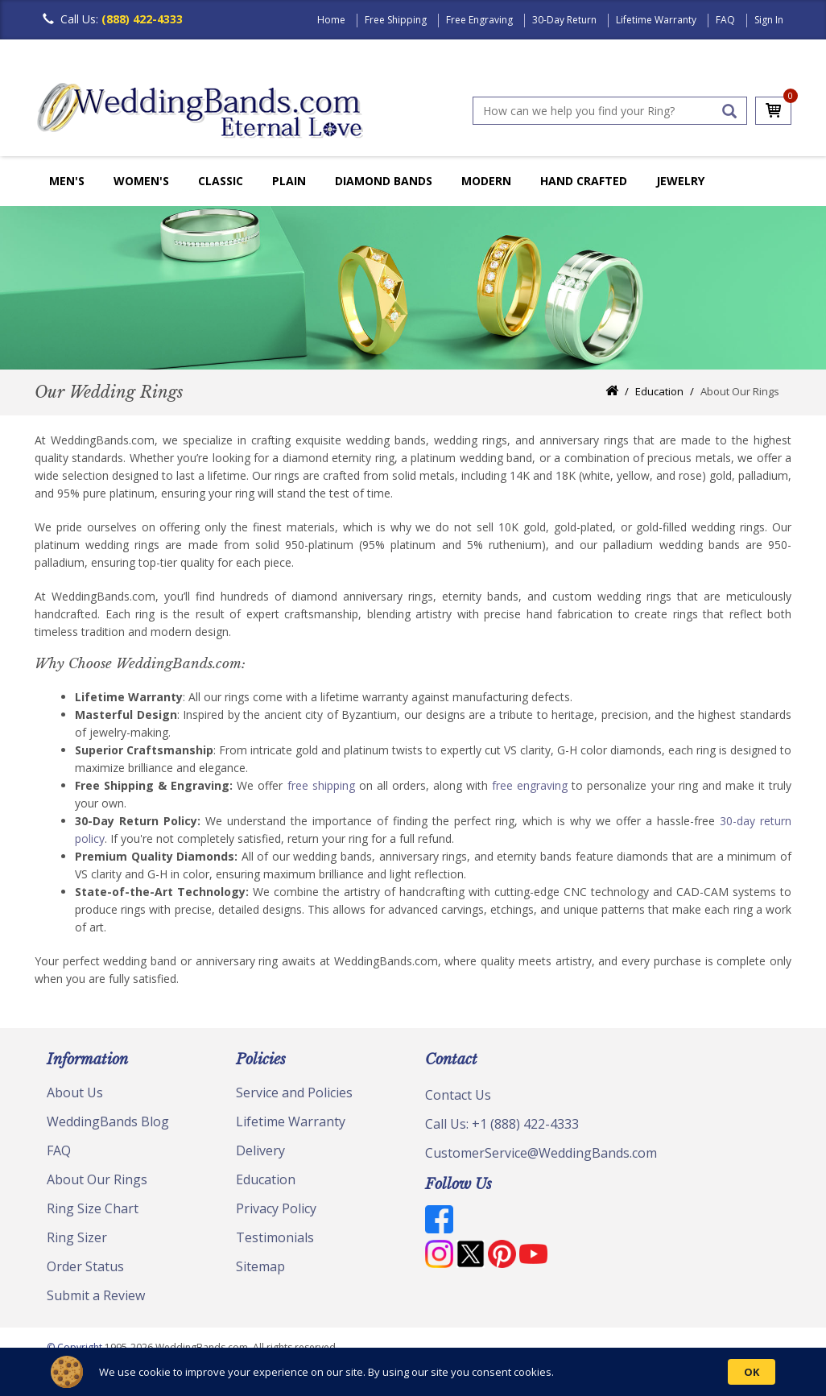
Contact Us (458, 1095)
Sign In (768, 20)
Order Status (85, 1266)
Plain (289, 180)
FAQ (725, 20)
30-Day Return (564, 20)
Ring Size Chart (92, 1208)
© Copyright (76, 1347)
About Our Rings (97, 1179)
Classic (220, 180)
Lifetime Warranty (656, 20)
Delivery (260, 1150)
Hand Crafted (583, 180)
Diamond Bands (383, 180)
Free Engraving (479, 20)
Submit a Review (96, 1295)
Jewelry (680, 180)
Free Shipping (396, 20)
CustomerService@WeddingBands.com (541, 1153)
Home (331, 20)
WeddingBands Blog (108, 1121)
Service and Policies (294, 1092)
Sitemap (260, 1266)
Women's (141, 180)
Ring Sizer (77, 1237)
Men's (67, 180)
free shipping (321, 785)
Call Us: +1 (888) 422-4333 (502, 1124)
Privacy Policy (276, 1208)
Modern (486, 180)
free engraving (530, 785)
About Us (75, 1092)
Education (659, 391)
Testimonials (275, 1237)
